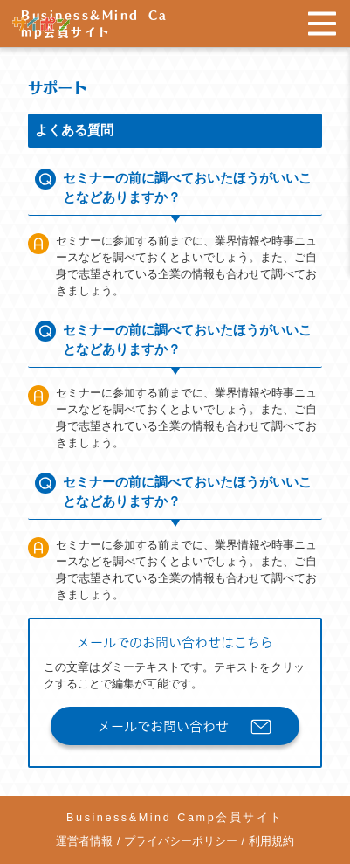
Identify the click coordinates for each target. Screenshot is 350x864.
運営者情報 (84, 841)
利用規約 (271, 841)
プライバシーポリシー (180, 841)
